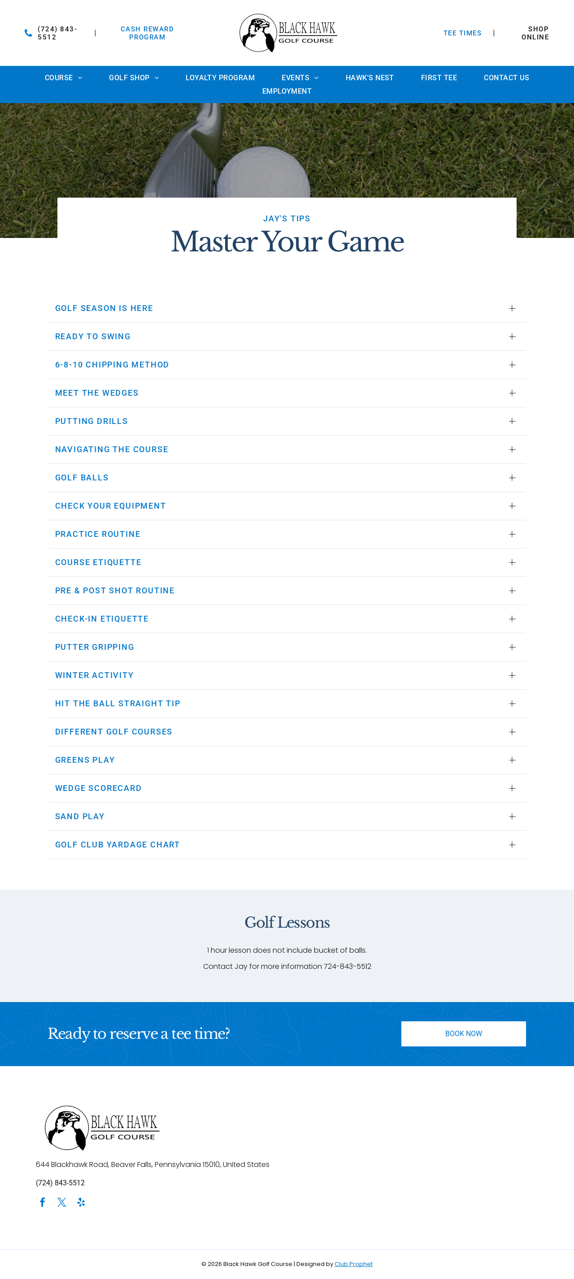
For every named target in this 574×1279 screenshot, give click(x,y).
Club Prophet (354, 1264)
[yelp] (81, 1203)
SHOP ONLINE (535, 33)
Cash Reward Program (147, 33)
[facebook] (42, 1203)
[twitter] (62, 1203)
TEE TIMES (463, 33)
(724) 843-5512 (60, 1183)
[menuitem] (63, 77)
